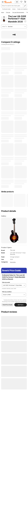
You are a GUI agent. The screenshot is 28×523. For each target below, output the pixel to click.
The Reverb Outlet (6, 9)
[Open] (24, 285)
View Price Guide (7, 304)
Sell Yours (20, 304)
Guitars (14, 9)
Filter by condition (7, 291)
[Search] (25, 5)
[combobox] (12, 285)
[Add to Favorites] (25, 21)
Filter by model (6, 282)
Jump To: (4, 26)
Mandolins (13, 262)
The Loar (12, 250)
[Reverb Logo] (8, 2)
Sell (17, 1)
